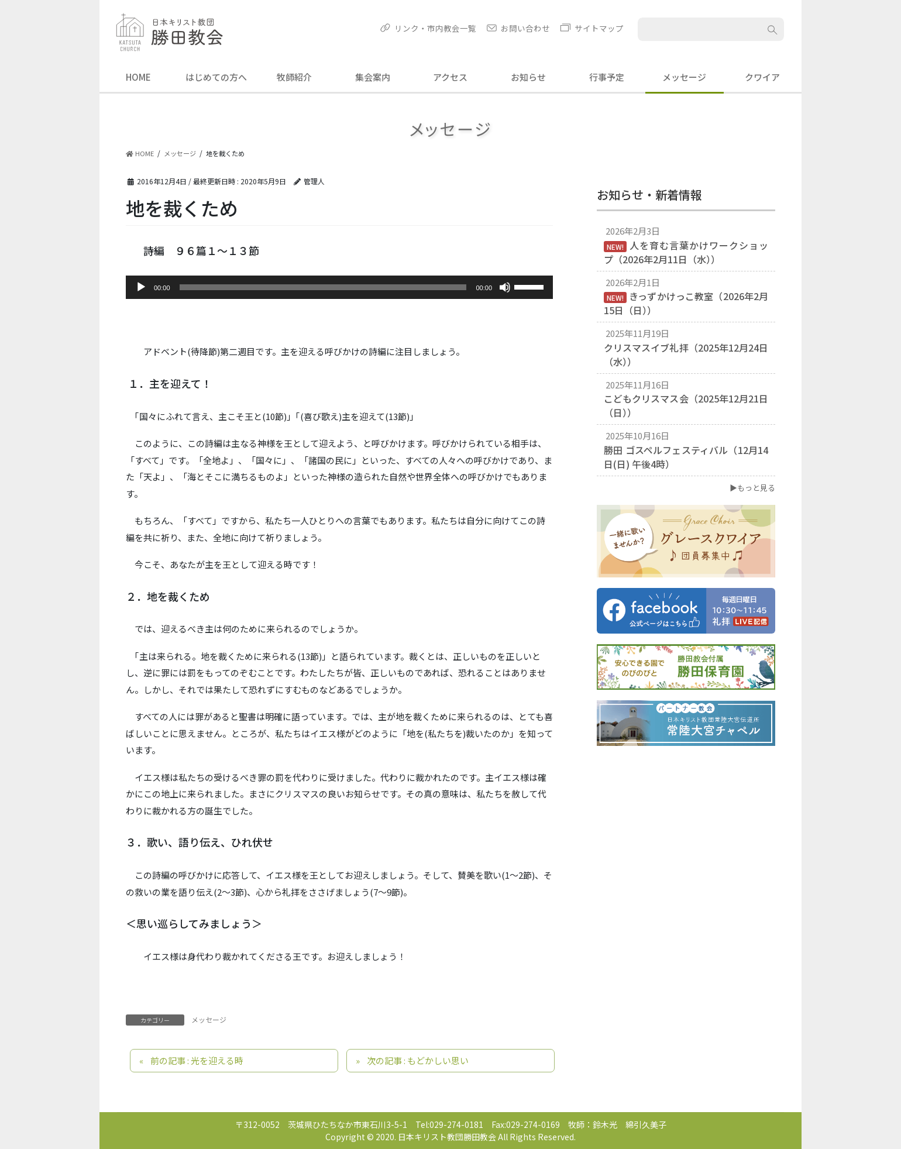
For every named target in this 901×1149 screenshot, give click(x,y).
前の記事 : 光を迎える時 (196, 1060)
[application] (339, 287)
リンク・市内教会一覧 (435, 28)
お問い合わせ (525, 28)
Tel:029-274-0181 (449, 1124)
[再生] (141, 287)
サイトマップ (599, 28)
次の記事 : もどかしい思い (418, 1060)
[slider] (323, 287)
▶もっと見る (752, 487)
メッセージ (208, 1019)
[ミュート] (505, 287)
